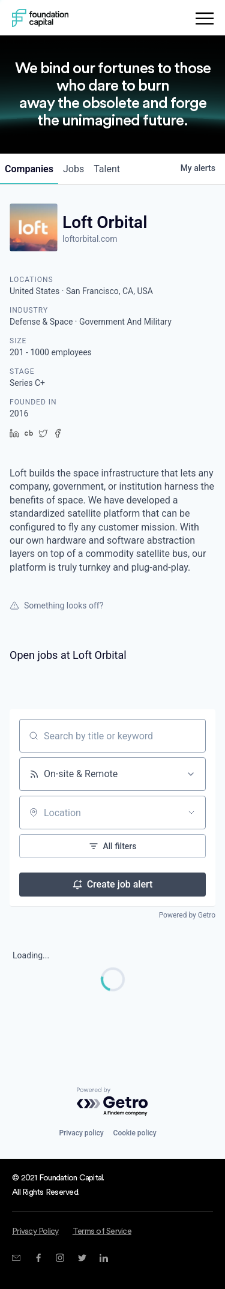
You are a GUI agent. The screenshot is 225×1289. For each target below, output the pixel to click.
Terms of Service (102, 1231)
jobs (73, 169)
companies (29, 169)
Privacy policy (81, 1133)
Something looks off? (56, 605)
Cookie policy (135, 1133)
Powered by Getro (187, 915)
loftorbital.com (90, 239)
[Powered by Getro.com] (113, 1102)
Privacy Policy (35, 1231)
